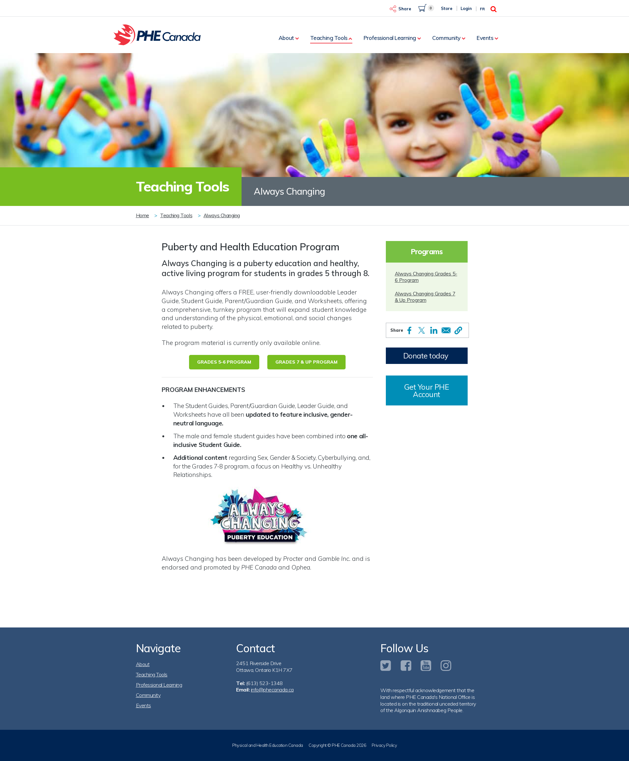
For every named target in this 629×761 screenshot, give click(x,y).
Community (446, 37)
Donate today (425, 355)
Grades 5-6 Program (224, 362)
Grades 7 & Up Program (306, 362)
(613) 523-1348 (264, 683)
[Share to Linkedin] (433, 330)
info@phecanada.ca (272, 689)
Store (447, 8)
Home (142, 215)
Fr (482, 8)
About (286, 37)
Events (485, 37)
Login (466, 8)
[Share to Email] (446, 330)
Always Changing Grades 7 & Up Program (425, 297)
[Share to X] (421, 330)
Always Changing (222, 215)
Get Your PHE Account (426, 390)
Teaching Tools (329, 37)
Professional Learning (390, 37)
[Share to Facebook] (409, 330)
